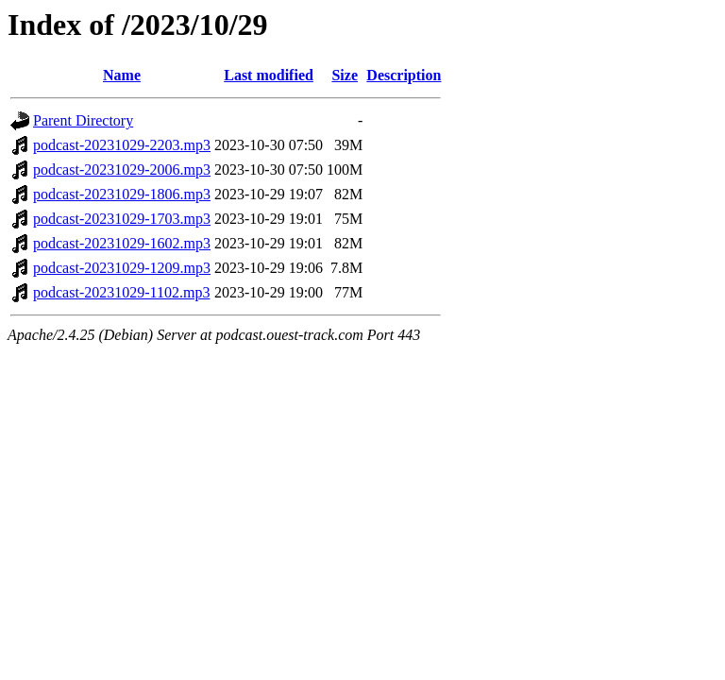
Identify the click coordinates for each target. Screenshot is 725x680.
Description (403, 75)
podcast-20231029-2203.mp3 (122, 145)
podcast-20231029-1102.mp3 (121, 292)
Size (344, 75)
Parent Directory (83, 120)
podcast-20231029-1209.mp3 (122, 268)
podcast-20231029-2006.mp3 (122, 170)
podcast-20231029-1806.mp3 (122, 194)
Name (122, 75)
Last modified (268, 75)
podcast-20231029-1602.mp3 (122, 243)
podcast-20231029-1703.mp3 (122, 219)
